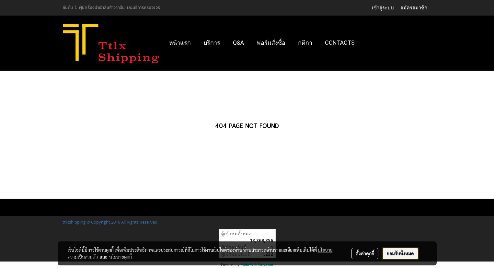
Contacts (340, 42)
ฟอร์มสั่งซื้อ (271, 42)
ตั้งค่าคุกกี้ (365, 253)
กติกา (305, 42)
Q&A (238, 42)
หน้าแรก (180, 42)
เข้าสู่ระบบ (383, 8)
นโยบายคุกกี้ (120, 257)
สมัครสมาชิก (413, 8)
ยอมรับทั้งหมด (400, 253)
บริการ (211, 42)
